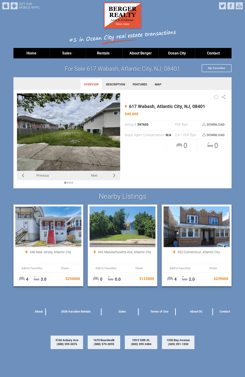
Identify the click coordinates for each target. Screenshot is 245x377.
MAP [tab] (158, 84)
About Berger (140, 53)
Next (94, 175)
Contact (213, 53)
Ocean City (177, 53)
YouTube (239, 5)
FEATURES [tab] (140, 84)
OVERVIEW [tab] (91, 84)
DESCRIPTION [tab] (115, 84)
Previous (42, 175)
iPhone (5, 5)
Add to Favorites (31, 268)
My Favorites (216, 68)
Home (31, 53)
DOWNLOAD (213, 124)
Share (65, 268)
